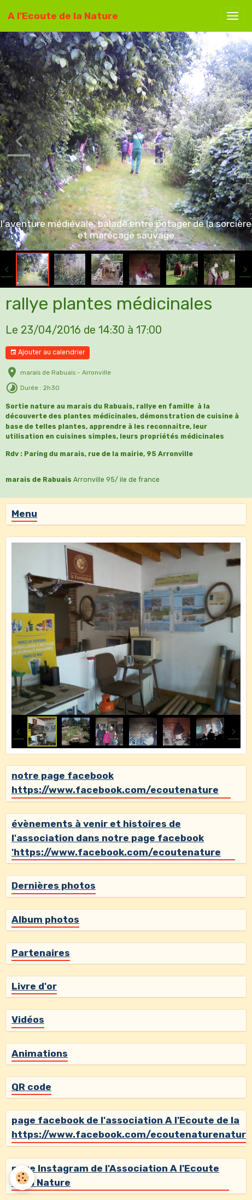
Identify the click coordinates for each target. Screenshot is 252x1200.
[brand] (63, 16)
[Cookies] (22, 1178)
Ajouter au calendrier (47, 352)
